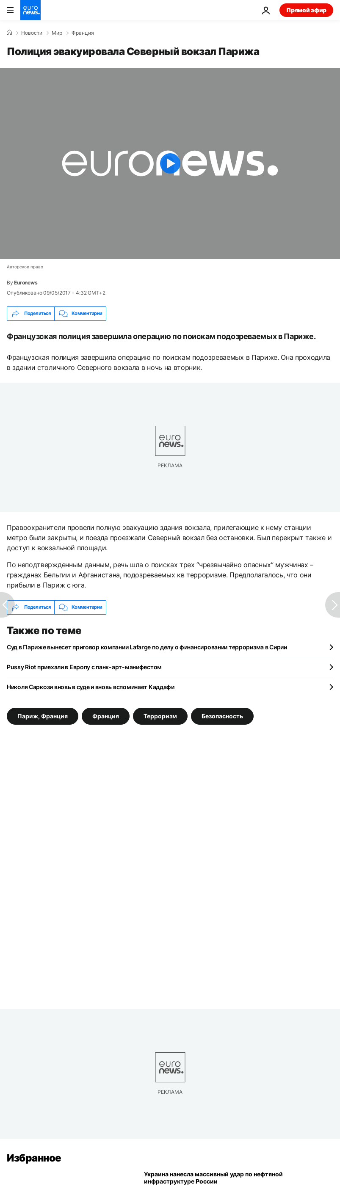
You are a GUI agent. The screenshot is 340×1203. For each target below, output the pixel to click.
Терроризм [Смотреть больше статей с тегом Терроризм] (160, 715)
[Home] (9, 33)
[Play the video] (170, 163)
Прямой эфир (306, 10)
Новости (31, 33)
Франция (83, 33)
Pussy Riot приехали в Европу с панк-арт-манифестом (84, 666)
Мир (57, 33)
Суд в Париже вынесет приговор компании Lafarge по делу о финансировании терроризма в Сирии (147, 647)
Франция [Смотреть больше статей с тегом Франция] (105, 715)
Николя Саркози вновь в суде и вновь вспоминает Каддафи (90, 686)
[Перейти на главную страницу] (30, 10)
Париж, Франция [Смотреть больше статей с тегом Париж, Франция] (42, 715)
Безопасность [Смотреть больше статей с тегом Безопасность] (222, 715)
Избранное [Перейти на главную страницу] (34, 1158)
